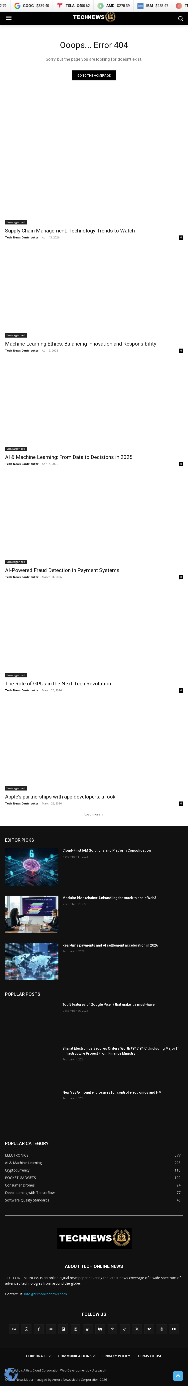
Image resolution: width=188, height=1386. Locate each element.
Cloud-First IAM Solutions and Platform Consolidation (106, 850)
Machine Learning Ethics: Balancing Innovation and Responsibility (80, 344)
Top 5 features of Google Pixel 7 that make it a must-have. (109, 1004)
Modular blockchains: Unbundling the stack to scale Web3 (109, 898)
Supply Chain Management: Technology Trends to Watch (70, 231)
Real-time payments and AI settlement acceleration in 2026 (110, 945)
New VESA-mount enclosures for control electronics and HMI (112, 1092)
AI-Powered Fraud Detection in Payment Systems (62, 570)
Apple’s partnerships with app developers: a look (60, 797)
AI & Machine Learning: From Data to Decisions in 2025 (69, 457)
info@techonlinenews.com (45, 1294)
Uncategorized (15, 222)
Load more (94, 814)
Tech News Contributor (21, 237)
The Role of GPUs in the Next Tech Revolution (58, 684)
